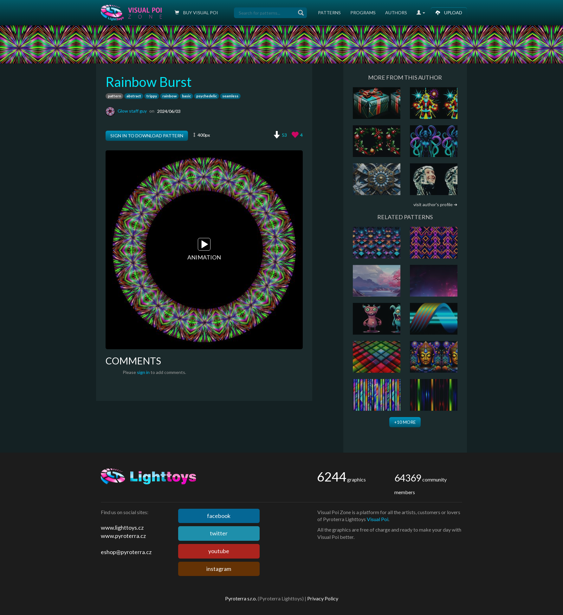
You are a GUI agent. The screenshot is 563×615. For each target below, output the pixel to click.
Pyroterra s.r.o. (241, 598)
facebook (218, 515)
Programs (363, 12)
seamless (230, 96)
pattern (114, 96)
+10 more (405, 422)
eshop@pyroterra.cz (126, 551)
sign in (143, 372)
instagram (218, 568)
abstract (133, 96)
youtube (218, 550)
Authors (396, 12)
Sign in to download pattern (146, 135)
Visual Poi (377, 519)
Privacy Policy (322, 598)
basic (186, 96)
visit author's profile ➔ (435, 204)
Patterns (329, 12)
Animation (204, 249)
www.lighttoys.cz (122, 527)
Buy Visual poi (196, 12)
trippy (151, 96)
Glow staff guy (132, 111)
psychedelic (206, 96)
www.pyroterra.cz (123, 535)
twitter (219, 533)
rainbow (169, 96)
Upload (449, 12)
